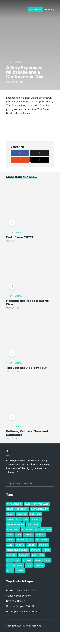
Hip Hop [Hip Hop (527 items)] (40, 535)
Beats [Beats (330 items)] (10, 509)
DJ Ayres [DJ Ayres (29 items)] (21, 514)
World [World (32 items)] (20, 570)
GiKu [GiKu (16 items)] (18, 535)
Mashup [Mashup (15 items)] (43, 545)
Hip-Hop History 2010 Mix (21, 590)
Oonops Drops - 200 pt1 (20, 606)
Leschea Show (14, 62)
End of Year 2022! (19, 237)
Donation (35, 9)
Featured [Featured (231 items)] (46, 529)
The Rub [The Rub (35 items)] (39, 565)
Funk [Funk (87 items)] (9, 535)
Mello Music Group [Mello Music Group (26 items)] (17, 550)
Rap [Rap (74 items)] (18, 560)
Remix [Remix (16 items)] (38, 560)
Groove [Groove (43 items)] (29, 535)
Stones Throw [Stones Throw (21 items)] (15, 565)
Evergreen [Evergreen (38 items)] (13, 529)
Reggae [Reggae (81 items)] (27, 560)
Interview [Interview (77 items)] (41, 540)
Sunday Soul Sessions (19, 595)
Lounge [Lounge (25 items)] (32, 545)
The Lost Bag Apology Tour (26, 368)
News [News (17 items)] (46, 550)
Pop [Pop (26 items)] (34, 555)
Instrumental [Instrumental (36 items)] (25, 540)
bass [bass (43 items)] (27, 504)
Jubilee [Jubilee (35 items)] (20, 545)
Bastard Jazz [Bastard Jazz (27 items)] (41, 504)
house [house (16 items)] (10, 540)
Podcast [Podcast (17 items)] (23, 555)
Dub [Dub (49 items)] (26, 519)
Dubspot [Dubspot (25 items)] (36, 519)
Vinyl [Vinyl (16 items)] (10, 570)
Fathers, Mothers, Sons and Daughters (27, 433)
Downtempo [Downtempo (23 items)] (13, 519)
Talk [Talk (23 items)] (28, 565)
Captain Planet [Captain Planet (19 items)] (39, 509)
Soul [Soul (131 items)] (47, 560)
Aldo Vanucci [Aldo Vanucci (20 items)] (14, 504)
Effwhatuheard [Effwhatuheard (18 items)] (15, 524)
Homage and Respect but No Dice (27, 302)
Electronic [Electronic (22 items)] (34, 524)
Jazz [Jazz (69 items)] (9, 545)
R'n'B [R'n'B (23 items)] (9, 560)
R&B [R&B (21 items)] (42, 555)
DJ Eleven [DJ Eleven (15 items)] (35, 514)
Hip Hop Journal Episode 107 (23, 611)
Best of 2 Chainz (15, 600)
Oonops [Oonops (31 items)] (11, 555)
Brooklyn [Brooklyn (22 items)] (22, 509)
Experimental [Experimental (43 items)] (29, 529)
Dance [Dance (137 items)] (10, 514)
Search (50, 483)
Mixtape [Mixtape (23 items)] (35, 550)
